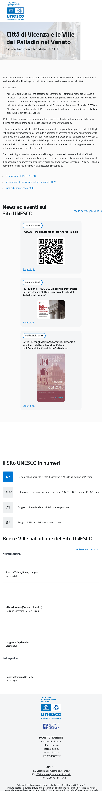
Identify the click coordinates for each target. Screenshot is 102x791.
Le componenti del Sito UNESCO (20, 176)
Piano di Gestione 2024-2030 (19, 188)
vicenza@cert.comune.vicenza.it (53, 770)
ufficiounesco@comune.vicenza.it (53, 774)
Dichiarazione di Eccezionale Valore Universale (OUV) (30, 182)
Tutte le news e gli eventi (85, 210)
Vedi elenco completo (87, 549)
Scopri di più (29, 269)
